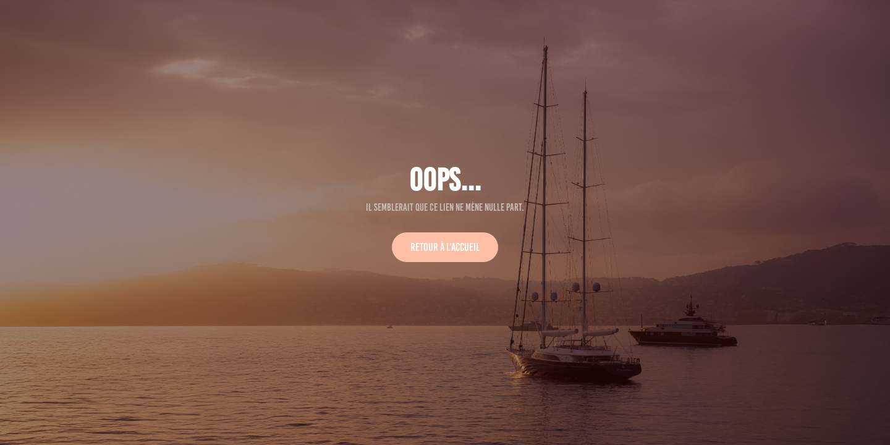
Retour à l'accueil (445, 247)
